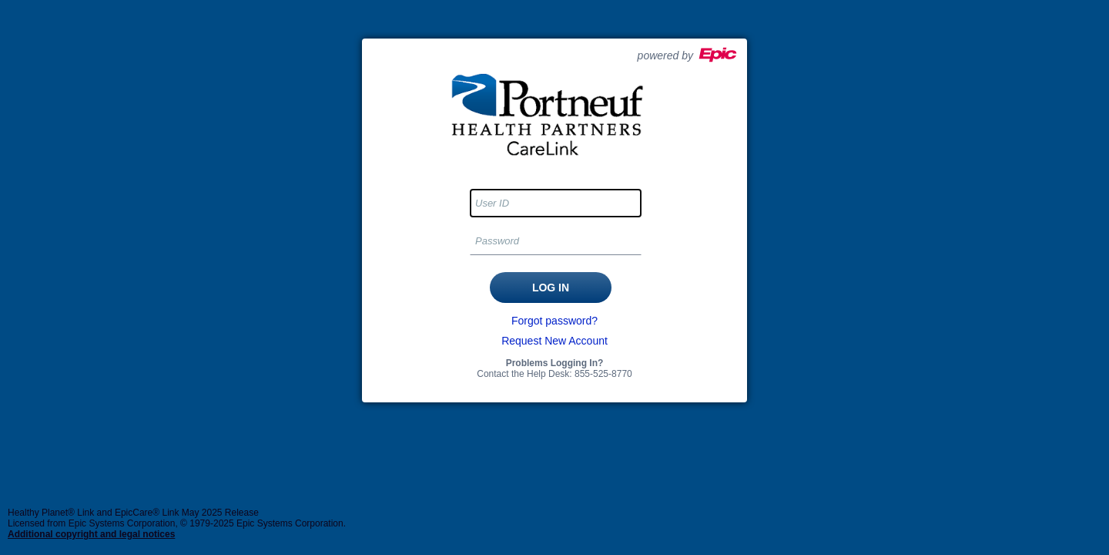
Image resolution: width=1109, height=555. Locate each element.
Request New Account (554, 341)
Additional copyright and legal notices (91, 534)
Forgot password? (554, 320)
